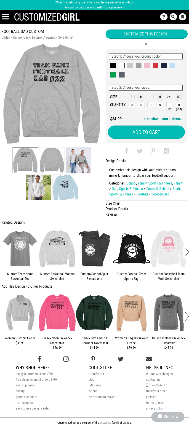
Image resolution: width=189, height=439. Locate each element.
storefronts (96, 374)
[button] (25, 160)
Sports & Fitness (160, 183)
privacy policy (155, 408)
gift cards (95, 385)
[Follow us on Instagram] (66, 359)
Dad (114, 189)
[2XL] (169, 104)
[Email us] (149, 359)
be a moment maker (102, 397)
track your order (156, 391)
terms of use (154, 403)
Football (152, 189)
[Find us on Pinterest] (93, 359)
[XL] (160, 104)
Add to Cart (146, 132)
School (131, 183)
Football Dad (160, 194)
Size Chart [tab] (113, 203)
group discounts (26, 397)
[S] (132, 104)
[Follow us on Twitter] (120, 359)
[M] (141, 104)
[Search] (174, 16)
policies (151, 397)
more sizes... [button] (172, 119)
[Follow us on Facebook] (39, 359)
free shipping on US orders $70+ (36, 380)
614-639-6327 (156, 385)
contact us (153, 380)
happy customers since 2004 (34, 374)
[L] (150, 104)
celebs (93, 391)
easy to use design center (33, 408)
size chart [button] (152, 119)
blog (91, 380)
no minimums (25, 403)
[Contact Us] (165, 16)
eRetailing (105, 422)
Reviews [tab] (112, 214)
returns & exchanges (159, 374)
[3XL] (179, 104)
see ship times (25, 385)
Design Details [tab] (116, 161)
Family (142, 183)
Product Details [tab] (117, 209)
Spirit (176, 189)
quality (20, 391)
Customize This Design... (146, 34)
